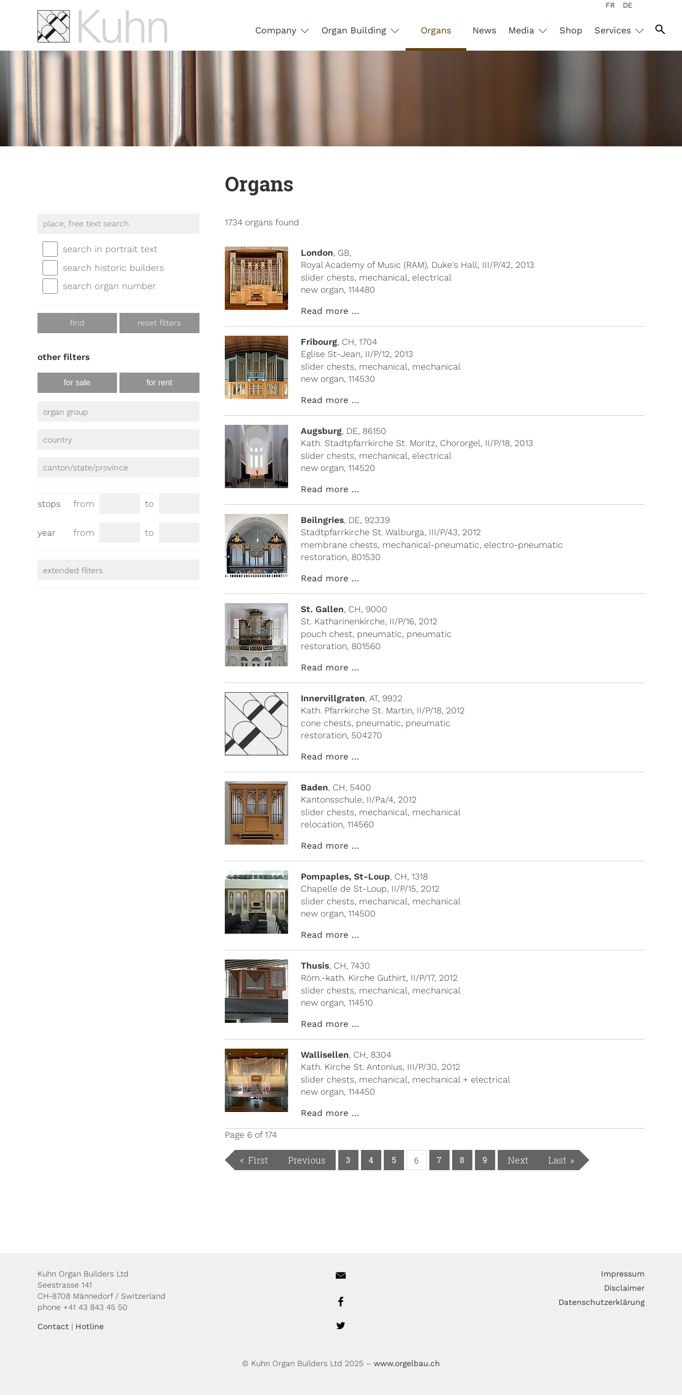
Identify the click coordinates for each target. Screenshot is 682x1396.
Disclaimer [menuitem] (624, 1289)
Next (518, 1161)
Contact (53, 1327)
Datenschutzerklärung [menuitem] (601, 1303)
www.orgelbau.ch (407, 1364)
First (258, 1161)
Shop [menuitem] (570, 30)
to (151, 502)
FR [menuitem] (610, 5)
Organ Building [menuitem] (355, 30)
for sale (77, 383)
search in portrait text (110, 250)
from (85, 502)
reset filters (159, 324)
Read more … (330, 312)
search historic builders (113, 268)
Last (557, 1161)
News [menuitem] (484, 30)
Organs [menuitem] (436, 30)
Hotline (89, 1327)
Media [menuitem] (522, 30)
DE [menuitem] (627, 5)
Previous (307, 1161)
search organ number (109, 287)
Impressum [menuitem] (623, 1275)
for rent (159, 383)
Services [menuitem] (614, 30)
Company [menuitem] (277, 30)
